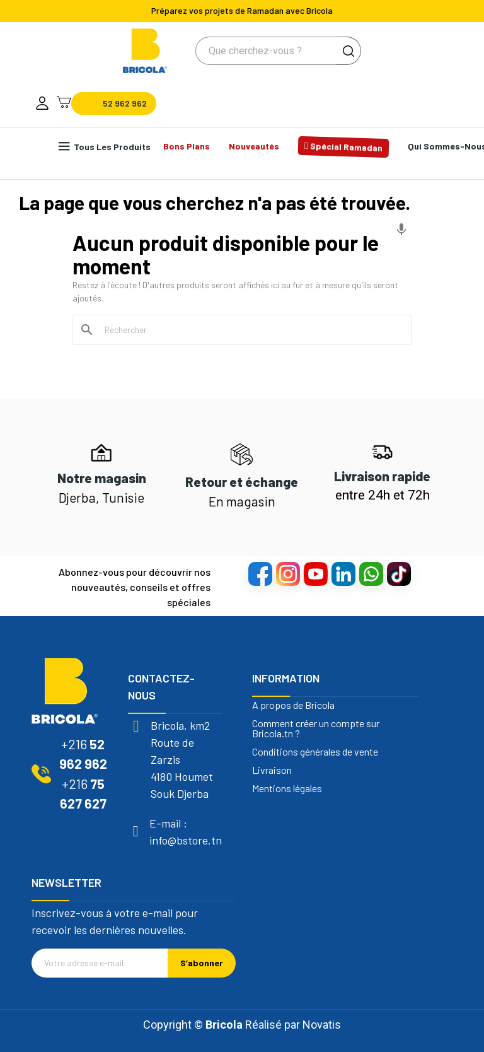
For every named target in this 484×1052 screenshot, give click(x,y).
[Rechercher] (250, 330)
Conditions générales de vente (315, 752)
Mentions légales (287, 788)
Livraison (272, 770)
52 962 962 (125, 103)
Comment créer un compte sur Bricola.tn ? (315, 728)
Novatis (321, 1024)
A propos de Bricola (293, 705)
